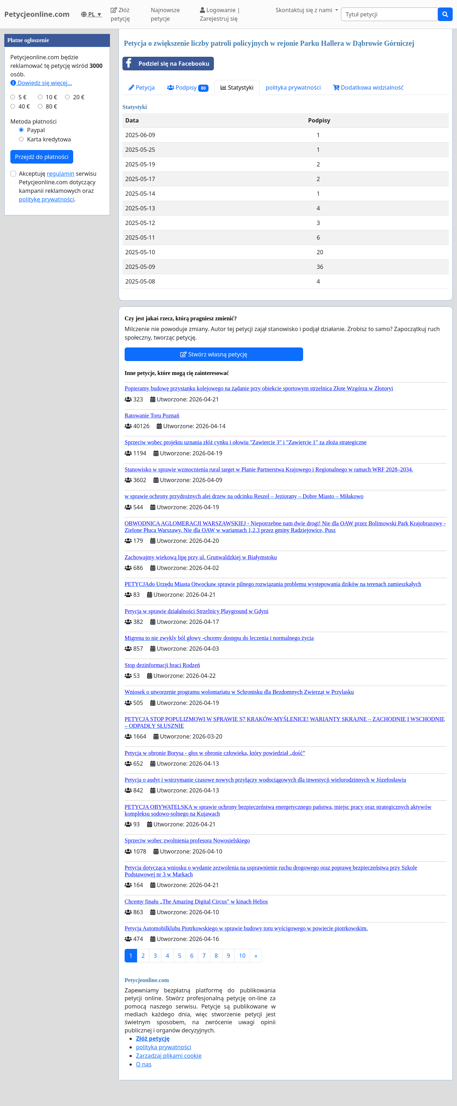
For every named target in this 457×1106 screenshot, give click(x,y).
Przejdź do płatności (42, 157)
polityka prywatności (293, 87)
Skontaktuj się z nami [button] (305, 10)
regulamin (60, 173)
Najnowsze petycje (165, 14)
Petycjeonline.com (37, 14)
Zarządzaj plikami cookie (168, 1056)
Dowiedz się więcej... (41, 83)
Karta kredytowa (49, 139)
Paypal (36, 130)
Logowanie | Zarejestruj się (220, 14)
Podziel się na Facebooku (166, 63)
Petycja (142, 87)
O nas (143, 1064)
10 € (51, 97)
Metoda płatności (33, 121)
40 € (24, 106)
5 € (22, 97)
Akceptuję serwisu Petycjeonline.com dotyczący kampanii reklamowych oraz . (57, 186)
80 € (51, 106)
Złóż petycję (120, 14)
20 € (79, 97)
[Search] (389, 14)
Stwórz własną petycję (213, 354)
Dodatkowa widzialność (368, 87)
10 (242, 956)
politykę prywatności (46, 199)
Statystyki (237, 87)
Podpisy (188, 88)
